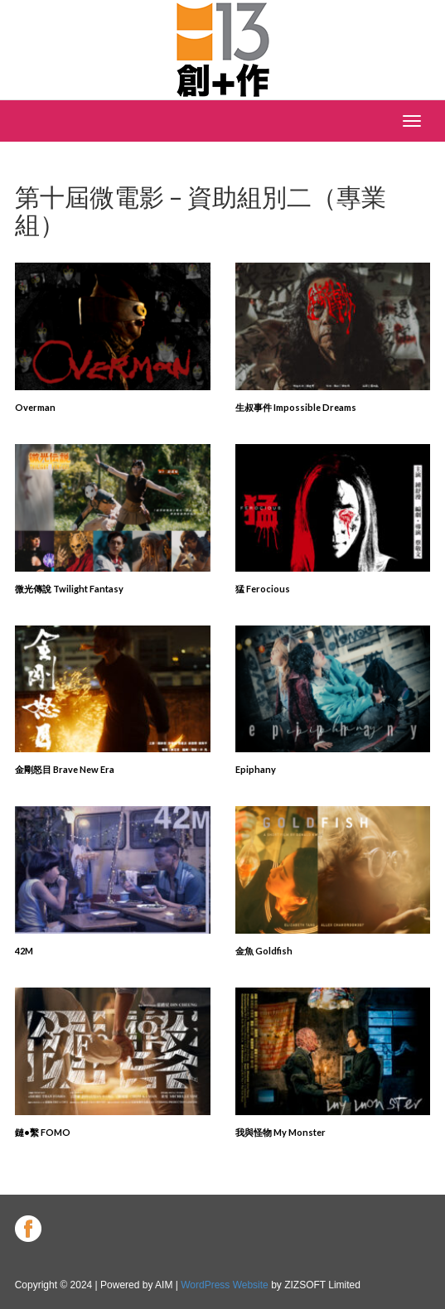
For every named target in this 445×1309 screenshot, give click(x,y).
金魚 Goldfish (264, 950)
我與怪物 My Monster (280, 1132)
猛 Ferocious (262, 588)
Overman (35, 407)
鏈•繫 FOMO (42, 1132)
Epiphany (255, 769)
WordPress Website (224, 1285)
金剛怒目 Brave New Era (64, 769)
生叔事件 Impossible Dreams (295, 407)
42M (24, 950)
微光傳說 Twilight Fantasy (69, 588)
